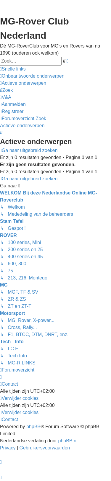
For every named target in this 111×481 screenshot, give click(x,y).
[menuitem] (32, 76)
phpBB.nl (68, 440)
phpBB (33, 426)
